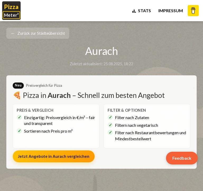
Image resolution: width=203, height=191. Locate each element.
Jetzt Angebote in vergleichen (53, 156)
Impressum (170, 10)
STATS (141, 10)
